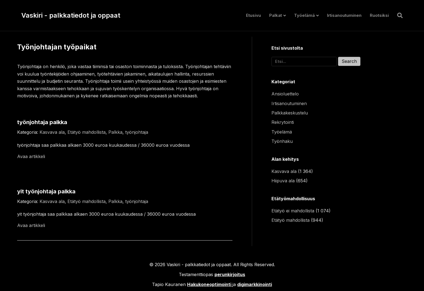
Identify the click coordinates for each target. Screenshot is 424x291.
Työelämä (304, 15)
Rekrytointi (282, 122)
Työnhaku (282, 141)
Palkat (275, 15)
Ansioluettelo (285, 94)
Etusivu (253, 15)
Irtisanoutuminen (344, 15)
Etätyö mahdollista (86, 132)
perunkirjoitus (229, 274)
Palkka (115, 132)
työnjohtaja (136, 132)
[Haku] (398, 15)
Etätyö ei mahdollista (292, 210)
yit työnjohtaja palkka (46, 191)
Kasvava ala (52, 132)
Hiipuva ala (283, 180)
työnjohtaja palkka (42, 122)
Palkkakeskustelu (289, 113)
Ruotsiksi (379, 15)
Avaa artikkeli (31, 156)
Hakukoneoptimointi (209, 284)
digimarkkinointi (254, 284)
